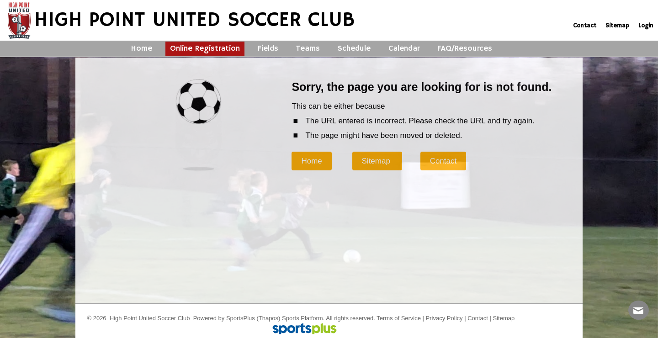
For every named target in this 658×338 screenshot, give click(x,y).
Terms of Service (399, 318)
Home (311, 161)
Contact (477, 318)
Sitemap (504, 318)
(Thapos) (268, 318)
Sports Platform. (303, 318)
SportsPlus (240, 318)
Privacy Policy (444, 318)
